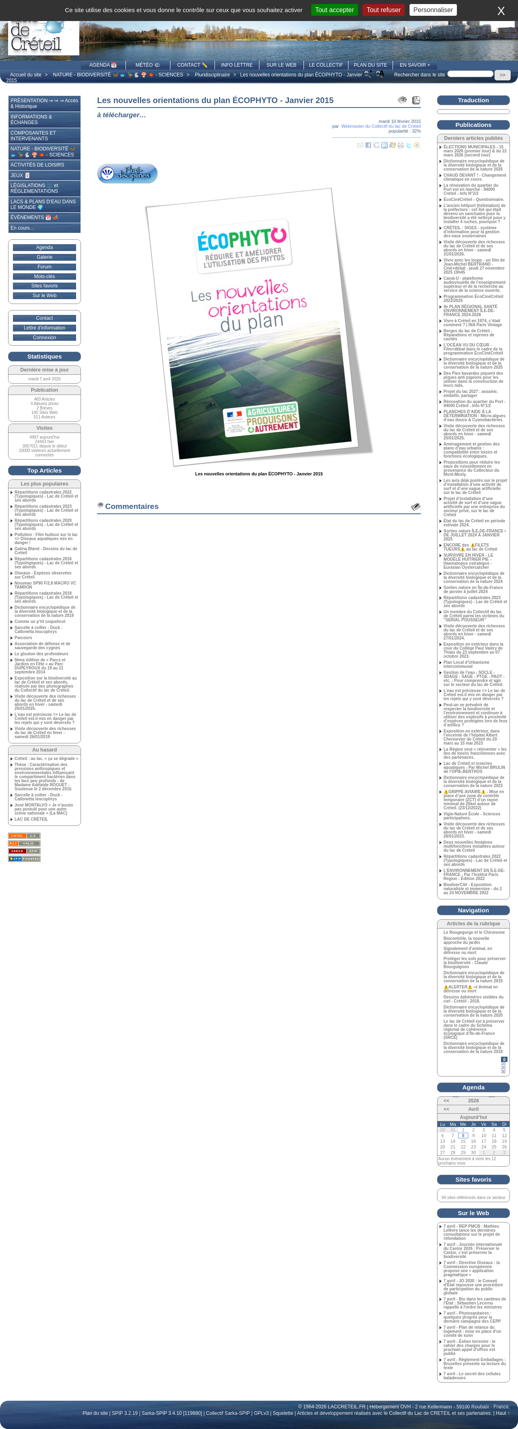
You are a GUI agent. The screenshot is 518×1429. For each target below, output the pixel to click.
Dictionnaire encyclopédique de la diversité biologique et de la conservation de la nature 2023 (474, 782)
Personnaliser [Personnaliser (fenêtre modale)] (433, 9)
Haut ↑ (503, 1413)
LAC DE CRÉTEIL (31, 819)
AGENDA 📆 (103, 65)
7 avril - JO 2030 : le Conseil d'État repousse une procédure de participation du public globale (473, 1287)
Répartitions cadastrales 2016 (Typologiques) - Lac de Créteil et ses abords (46, 563)
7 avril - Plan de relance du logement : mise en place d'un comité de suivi (472, 1332)
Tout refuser (384, 9)
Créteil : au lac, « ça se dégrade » (46, 759)
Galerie (45, 257)
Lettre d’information (45, 328)
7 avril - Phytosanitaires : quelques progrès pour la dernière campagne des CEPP (472, 1317)
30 (503, 1072)
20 (503, 1068)
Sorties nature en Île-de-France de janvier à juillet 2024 (473, 590)
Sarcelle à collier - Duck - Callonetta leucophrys (38, 630)
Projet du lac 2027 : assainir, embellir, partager (471, 394)
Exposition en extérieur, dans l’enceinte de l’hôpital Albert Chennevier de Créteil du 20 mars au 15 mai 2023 (472, 737)
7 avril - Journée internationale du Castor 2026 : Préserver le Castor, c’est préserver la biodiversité (473, 1251)
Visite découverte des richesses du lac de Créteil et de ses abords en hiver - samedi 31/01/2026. (474, 248)
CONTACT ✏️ (192, 65)
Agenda (44, 247)
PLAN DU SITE (370, 65)
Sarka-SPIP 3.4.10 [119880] (172, 1413)
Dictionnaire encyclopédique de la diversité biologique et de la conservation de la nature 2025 (474, 363)
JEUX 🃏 (20, 175)
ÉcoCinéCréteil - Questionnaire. (474, 200)
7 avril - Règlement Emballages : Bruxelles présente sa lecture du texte (475, 1364)
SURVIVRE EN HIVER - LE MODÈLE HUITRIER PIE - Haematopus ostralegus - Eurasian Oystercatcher (468, 561)
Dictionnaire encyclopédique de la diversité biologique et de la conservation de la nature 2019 (45, 612)
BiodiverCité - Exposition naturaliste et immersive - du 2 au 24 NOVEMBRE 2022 (473, 889)
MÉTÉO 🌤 (148, 65)
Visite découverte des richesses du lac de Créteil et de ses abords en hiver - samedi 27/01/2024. (474, 632)
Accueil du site (25, 75)
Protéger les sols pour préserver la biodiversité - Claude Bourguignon (475, 963)
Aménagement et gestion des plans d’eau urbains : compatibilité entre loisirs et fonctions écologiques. (472, 450)
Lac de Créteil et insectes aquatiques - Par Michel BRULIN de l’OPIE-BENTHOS (474, 768)
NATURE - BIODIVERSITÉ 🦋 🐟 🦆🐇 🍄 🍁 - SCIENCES (118, 75)
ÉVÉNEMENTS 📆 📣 (35, 217)
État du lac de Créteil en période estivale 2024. (474, 523)
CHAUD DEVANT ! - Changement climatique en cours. (475, 177)
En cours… (22, 228)
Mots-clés (44, 276)
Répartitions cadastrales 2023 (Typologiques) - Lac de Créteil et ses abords (46, 510)
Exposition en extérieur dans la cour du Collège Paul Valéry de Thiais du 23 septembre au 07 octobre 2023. (473, 650)
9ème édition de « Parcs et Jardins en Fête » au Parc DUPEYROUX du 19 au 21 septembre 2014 (40, 666)
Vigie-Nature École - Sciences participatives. (472, 816)
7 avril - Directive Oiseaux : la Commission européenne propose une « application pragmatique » (472, 1269)
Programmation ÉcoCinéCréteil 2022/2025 (473, 299)
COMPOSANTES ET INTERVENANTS (33, 135)
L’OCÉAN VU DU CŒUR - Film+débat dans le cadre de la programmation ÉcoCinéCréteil (473, 349)
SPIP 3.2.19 (125, 1413)
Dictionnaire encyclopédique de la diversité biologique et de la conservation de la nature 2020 (474, 1011)
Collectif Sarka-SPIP (228, 1413)
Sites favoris (44, 286)
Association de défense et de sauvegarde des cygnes (42, 646)
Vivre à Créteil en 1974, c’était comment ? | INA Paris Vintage (473, 323)
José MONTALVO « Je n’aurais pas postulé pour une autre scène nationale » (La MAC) (44, 809)
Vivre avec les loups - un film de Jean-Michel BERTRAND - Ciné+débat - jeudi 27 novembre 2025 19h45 (474, 266)
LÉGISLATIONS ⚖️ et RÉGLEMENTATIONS (34, 188)
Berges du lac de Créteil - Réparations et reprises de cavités (469, 335)
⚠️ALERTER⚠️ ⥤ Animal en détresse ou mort (471, 989)
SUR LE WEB (281, 65)
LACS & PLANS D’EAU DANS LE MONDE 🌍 (43, 204)
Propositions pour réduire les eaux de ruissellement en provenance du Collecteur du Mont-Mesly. (472, 468)
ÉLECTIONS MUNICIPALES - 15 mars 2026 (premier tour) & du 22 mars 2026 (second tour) (475, 151)
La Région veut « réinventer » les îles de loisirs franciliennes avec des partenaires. (475, 753)
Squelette (283, 1413)
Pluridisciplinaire (212, 75)
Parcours (23, 638)
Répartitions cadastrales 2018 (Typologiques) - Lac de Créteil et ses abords (46, 597)
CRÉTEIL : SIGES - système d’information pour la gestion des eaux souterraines (471, 232)
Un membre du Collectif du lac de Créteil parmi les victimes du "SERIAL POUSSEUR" (474, 616)
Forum (45, 267)
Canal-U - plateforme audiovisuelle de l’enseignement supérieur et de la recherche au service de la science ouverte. (474, 285)
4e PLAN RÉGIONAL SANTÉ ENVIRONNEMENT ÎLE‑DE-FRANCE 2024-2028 (470, 311)
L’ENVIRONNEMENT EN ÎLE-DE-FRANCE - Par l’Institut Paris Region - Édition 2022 (474, 875)
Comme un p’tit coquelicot (40, 622)
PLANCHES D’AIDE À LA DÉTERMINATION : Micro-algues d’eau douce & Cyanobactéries (474, 416)
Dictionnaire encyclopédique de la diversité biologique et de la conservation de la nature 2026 (474, 165)
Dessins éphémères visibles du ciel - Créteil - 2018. (473, 999)
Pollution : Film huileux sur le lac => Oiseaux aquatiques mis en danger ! (46, 539)
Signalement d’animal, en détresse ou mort (468, 951)
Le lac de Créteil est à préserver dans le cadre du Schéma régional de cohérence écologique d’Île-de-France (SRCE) (474, 1030)
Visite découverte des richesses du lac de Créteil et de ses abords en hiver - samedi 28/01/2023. (474, 830)
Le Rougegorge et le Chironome (474, 933)
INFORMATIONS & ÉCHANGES (31, 119)
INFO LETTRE (237, 65)
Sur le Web (44, 295)
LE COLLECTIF (326, 65)
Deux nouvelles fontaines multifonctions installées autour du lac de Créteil (474, 846)
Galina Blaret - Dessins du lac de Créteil (46, 551)
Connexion (44, 337)
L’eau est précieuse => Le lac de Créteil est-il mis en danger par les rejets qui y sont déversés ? (45, 719)
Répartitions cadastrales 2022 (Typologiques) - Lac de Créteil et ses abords (46, 496)
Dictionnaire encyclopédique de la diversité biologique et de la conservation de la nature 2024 (474, 578)
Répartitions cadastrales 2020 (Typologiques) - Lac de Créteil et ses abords (46, 525)
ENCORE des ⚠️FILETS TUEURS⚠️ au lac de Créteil (470, 547)
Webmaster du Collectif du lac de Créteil (381, 126)
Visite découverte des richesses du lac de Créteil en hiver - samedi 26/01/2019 (45, 733)
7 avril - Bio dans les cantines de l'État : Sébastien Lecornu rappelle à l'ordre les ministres (475, 1303)
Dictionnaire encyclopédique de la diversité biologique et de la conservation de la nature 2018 (474, 1048)
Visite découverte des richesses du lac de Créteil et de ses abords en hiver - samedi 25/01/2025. (45, 702)
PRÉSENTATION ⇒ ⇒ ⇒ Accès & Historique (44, 103)
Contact (44, 318)
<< (446, 1101)
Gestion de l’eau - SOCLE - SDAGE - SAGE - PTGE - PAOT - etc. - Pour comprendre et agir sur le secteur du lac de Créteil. (474, 679)
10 (503, 1064)
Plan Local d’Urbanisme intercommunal (466, 665)
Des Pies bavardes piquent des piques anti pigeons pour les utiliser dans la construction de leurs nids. (473, 379)
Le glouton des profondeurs (41, 654)
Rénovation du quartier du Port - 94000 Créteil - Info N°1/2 (474, 404)
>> (502, 75)
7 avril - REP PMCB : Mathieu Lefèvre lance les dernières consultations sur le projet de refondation (472, 1232)
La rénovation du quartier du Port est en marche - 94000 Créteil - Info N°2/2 (471, 190)
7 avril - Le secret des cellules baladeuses (472, 1376)
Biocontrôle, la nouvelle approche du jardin (466, 941)
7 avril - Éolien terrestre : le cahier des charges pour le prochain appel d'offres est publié (469, 1348)
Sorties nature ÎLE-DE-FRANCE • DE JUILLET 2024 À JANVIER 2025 (475, 535)
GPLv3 (261, 1413)
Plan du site (95, 1413)
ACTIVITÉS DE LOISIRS (37, 165)
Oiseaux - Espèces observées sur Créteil (43, 575)
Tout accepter (334, 9)
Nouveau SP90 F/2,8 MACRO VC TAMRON (45, 585)
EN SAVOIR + (415, 65)
